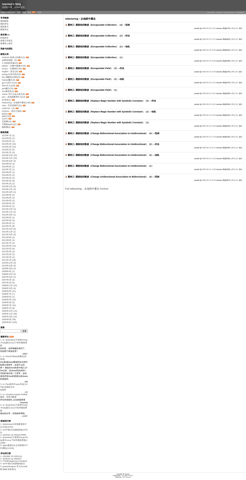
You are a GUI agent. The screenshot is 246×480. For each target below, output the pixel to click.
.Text (122, 475)
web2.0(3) (6, 116)
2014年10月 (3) (9, 161)
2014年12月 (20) (9, 155)
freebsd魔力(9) (8, 80)
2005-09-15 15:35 (209, 50)
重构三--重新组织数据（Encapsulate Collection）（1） (96, 57)
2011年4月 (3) (8, 251)
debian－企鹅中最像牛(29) (14, 66)
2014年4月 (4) (8, 178)
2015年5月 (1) (8, 141)
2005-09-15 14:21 (209, 82)
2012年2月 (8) (8, 226)
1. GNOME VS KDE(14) (11, 456)
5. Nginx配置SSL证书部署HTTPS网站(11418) (14, 446)
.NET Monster (126, 477)
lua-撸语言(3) (8, 91)
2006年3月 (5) (8, 302)
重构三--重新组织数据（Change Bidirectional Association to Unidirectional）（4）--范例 (113, 133)
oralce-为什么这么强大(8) (13, 94)
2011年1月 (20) (9, 260)
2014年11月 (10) (9, 158)
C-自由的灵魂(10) (10, 63)
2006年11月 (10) (9, 285)
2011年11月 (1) (9, 231)
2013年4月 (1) (8, 206)
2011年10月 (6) (9, 234)
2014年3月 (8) (8, 181)
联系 (24, 12)
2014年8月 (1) (8, 166)
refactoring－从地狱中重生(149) (16, 102)
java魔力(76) (7, 88)
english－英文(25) (10, 71)
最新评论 (4, 29)
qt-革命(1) (6, 100)
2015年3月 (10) (9, 147)
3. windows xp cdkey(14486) (13, 435)
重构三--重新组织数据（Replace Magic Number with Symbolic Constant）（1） (109, 122)
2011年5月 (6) (8, 248)
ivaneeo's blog (11, 4)
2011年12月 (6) (9, 229)
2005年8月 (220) (9, 322)
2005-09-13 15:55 (209, 180)
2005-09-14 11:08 (209, 169)
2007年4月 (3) (8, 280)
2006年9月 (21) (9, 291)
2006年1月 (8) (8, 308)
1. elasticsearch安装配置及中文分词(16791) (13, 425)
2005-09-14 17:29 (209, 137)
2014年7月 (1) (8, 169)
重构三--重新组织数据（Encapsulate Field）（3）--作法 (96, 68)
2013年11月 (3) (9, 189)
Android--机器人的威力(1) (13, 57)
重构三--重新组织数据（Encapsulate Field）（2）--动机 (96, 79)
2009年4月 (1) (8, 271)
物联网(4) (6, 127)
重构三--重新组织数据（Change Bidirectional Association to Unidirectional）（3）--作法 (113, 144)
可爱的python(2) (9, 124)
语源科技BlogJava (8, 12)
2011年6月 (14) (9, 246)
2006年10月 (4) (9, 288)
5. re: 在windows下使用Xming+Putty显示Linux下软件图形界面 (13, 408)
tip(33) (5, 114)
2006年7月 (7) (8, 294)
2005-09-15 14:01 (209, 104)
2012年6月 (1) (8, 217)
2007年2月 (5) (8, 282)
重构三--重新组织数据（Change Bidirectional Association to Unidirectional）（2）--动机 (113, 155)
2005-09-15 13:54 (209, 115)
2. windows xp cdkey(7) (10, 459)
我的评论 (4, 24)
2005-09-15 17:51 (209, 39)
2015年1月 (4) (8, 152)
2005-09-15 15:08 (209, 61)
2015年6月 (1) (8, 138)
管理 (39, 12)
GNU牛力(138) (8, 85)
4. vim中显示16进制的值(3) (12, 463)
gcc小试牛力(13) (9, 83)
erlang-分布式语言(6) (11, 74)
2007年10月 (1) (9, 277)
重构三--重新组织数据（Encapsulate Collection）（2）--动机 (99, 46)
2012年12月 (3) (9, 209)
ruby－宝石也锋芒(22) (12, 105)
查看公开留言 (6, 40)
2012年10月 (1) (9, 215)
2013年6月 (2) (8, 200)
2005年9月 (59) (9, 319)
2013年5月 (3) (8, 203)
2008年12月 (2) (9, 274)
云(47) (5, 118)
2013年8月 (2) (8, 198)
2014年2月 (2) (8, 183)
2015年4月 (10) (9, 144)
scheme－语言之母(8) (12, 111)
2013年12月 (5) (9, 186)
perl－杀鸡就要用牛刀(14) (13, 97)
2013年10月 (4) (9, 192)
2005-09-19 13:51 (209, 28)
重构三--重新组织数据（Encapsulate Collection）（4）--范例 (99, 25)
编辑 (240, 28)
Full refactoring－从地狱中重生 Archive (86, 188)
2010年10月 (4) (9, 265)
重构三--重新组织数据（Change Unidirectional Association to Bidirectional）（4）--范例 (113, 176)
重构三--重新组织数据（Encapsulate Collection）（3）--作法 (99, 35)
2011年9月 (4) (8, 237)
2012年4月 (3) (8, 220)
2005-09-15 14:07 (209, 93)
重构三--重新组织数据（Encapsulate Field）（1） (93, 90)
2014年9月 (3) (8, 164)
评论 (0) (235, 28)
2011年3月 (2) (8, 254)
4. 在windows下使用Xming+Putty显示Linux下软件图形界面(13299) (14, 440)
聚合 (29, 12)
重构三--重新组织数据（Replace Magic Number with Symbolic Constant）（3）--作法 (112, 101)
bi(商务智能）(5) (9, 60)
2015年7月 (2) (8, 135)
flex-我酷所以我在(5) (11, 77)
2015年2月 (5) (8, 149)
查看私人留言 (6, 43)
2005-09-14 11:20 (209, 158)
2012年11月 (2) (9, 212)
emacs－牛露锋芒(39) (12, 68)
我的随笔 (4, 21)
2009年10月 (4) (9, 268)
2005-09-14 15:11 (209, 148)
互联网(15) (7, 121)
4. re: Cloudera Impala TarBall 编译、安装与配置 (13, 395)
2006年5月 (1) (8, 297)
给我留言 (4, 38)
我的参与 (4, 26)
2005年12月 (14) (9, 311)
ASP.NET (130, 475)
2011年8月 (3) (8, 240)
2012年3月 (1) (8, 223)
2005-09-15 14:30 (209, 72)
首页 (19, 12)
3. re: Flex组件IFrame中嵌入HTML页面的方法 (13, 385)
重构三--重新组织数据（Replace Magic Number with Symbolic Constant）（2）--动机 (112, 111)
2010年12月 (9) (9, 263)
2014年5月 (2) (8, 175)
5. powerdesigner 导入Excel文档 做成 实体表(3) (14, 467)
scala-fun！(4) (8, 108)
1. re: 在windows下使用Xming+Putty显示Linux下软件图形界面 (13, 343)
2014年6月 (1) (8, 172)
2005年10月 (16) (9, 316)
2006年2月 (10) (9, 305)
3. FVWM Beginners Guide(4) (13, 461)
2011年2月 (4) (8, 257)
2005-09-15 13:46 (209, 126)
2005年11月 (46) (9, 314)
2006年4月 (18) (9, 299)
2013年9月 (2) (8, 195)
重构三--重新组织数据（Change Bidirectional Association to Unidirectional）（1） (110, 166)
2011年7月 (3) (8, 243)
